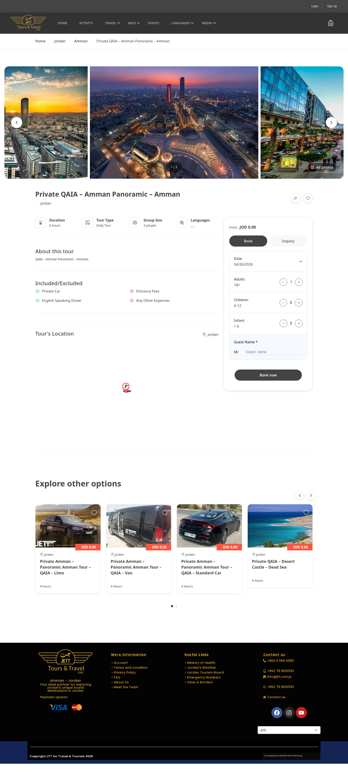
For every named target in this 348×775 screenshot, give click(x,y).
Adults (239, 279)
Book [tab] (248, 241)
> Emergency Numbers (202, 677)
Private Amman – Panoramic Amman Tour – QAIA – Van (136, 567)
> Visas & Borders (198, 682)
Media (209, 23)
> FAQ (115, 677)
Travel (113, 23)
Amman (81, 41)
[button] (331, 23)
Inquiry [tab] (288, 241)
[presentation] (16, 122)
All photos (321, 167)
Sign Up (332, 6)
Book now (268, 375)
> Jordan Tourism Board (204, 672)
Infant (239, 320)
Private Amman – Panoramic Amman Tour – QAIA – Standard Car (206, 567)
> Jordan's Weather (200, 667)
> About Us (120, 682)
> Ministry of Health (199, 662)
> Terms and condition (129, 667)
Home (62, 23)
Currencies (265, 721)
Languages (182, 23)
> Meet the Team (124, 687)
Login (314, 6)
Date (238, 258)
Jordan (59, 41)
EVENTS (153, 23)
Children (241, 299)
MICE (134, 23)
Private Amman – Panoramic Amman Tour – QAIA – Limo (65, 567)
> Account (119, 662)
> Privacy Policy (123, 672)
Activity (86, 23)
